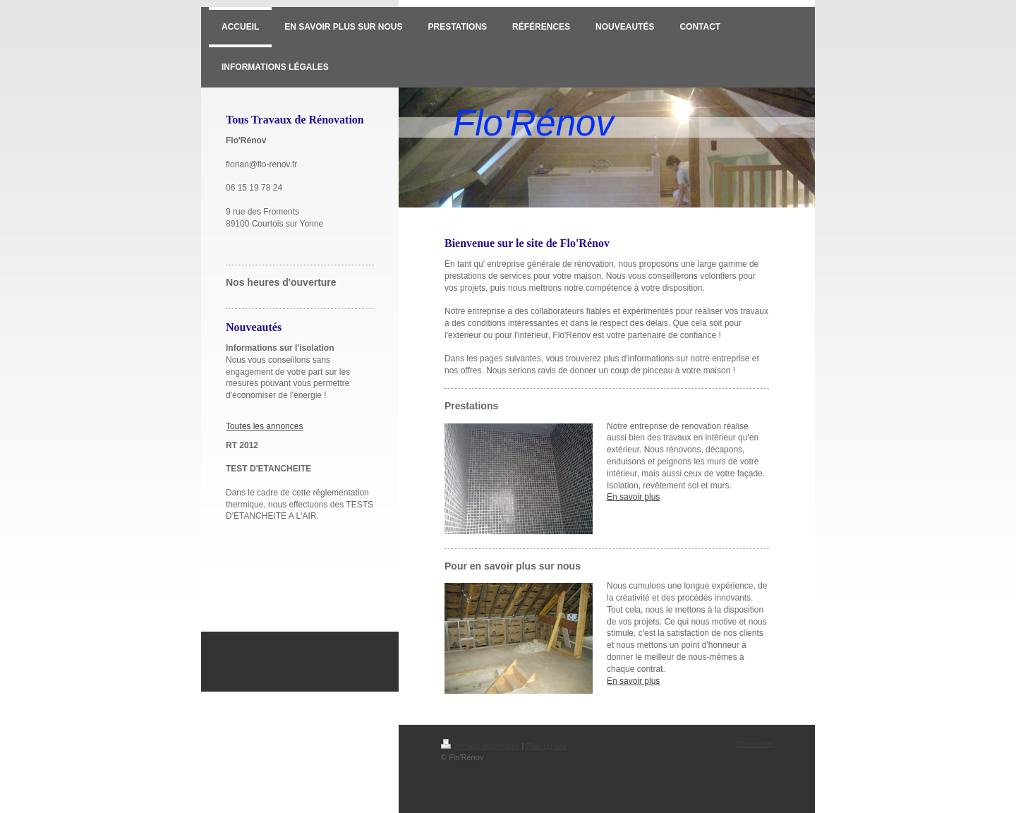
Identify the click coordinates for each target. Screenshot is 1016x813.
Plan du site (546, 746)
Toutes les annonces (264, 426)
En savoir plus (633, 497)
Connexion (754, 744)
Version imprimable (480, 746)
